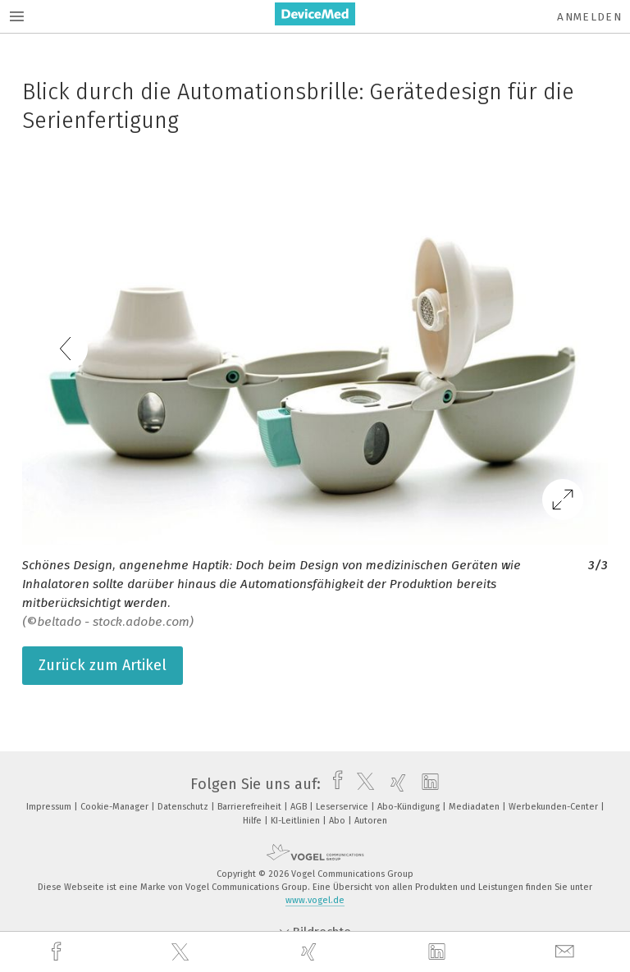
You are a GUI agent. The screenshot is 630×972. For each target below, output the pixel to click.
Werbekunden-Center (554, 806)
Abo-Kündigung (409, 806)
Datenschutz (184, 806)
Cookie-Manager (115, 806)
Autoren (370, 820)
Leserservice (343, 806)
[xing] (310, 952)
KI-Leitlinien (296, 820)
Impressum (50, 806)
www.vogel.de (315, 900)
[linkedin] (439, 952)
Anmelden (589, 17)
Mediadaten (475, 806)
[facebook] (58, 952)
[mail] (566, 952)
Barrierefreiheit (250, 806)
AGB (299, 806)
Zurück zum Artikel (103, 665)
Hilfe (253, 820)
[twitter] (182, 952)
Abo (338, 820)
